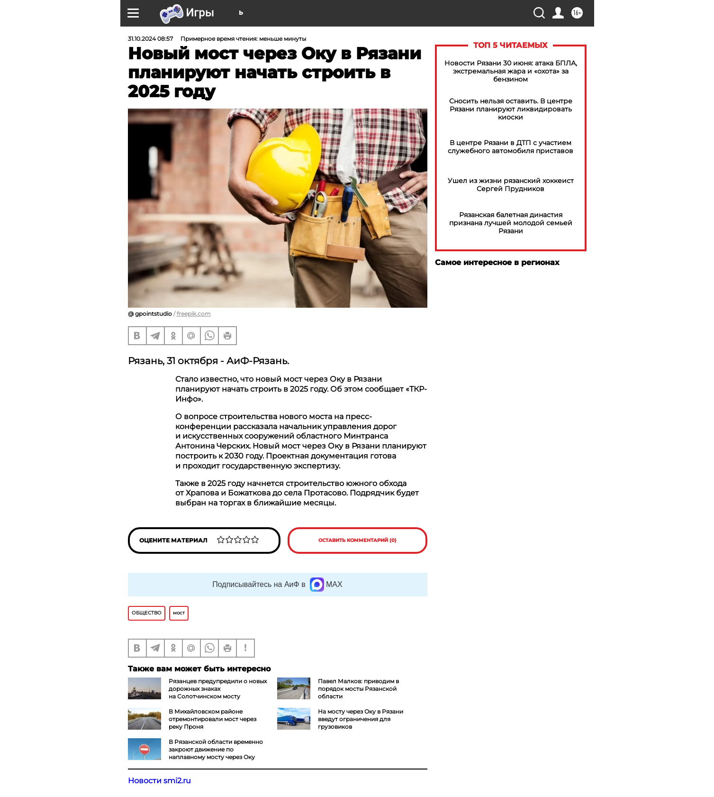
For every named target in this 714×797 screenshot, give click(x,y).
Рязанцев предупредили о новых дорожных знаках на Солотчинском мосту (218, 689)
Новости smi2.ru (159, 780)
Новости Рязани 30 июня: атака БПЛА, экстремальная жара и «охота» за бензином (510, 71)
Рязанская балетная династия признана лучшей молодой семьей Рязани (510, 223)
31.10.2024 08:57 (150, 38)
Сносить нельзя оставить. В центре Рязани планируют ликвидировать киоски (510, 109)
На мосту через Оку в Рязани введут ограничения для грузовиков (360, 719)
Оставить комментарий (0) (357, 540)
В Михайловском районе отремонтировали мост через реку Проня (212, 719)
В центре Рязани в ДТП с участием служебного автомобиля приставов (510, 147)
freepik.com (194, 313)
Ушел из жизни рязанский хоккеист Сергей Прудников (511, 185)
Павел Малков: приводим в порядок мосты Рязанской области (358, 689)
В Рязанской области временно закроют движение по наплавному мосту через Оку (216, 749)
